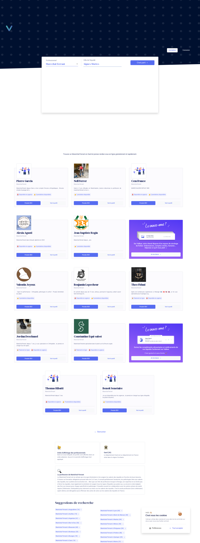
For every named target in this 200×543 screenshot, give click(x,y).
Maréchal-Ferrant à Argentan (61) (68, 518)
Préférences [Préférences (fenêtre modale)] (155, 528)
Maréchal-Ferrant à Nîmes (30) (112, 524)
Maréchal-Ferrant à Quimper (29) (113, 537)
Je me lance (156, 254)
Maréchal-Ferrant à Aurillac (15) (67, 514)
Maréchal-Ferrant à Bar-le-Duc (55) (69, 523)
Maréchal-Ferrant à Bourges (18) (68, 536)
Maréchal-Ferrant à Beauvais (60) (68, 527)
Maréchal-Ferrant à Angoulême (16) (69, 509)
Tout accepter (175, 528)
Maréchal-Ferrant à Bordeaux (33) (68, 532)
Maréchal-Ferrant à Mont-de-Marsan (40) (116, 515)
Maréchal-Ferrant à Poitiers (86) (112, 533)
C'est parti (142, 62)
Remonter (100, 432)
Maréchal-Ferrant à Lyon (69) (111, 511)
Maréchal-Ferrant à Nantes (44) (112, 519)
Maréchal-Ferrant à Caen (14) (67, 540)
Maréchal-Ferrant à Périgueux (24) (113, 528)
